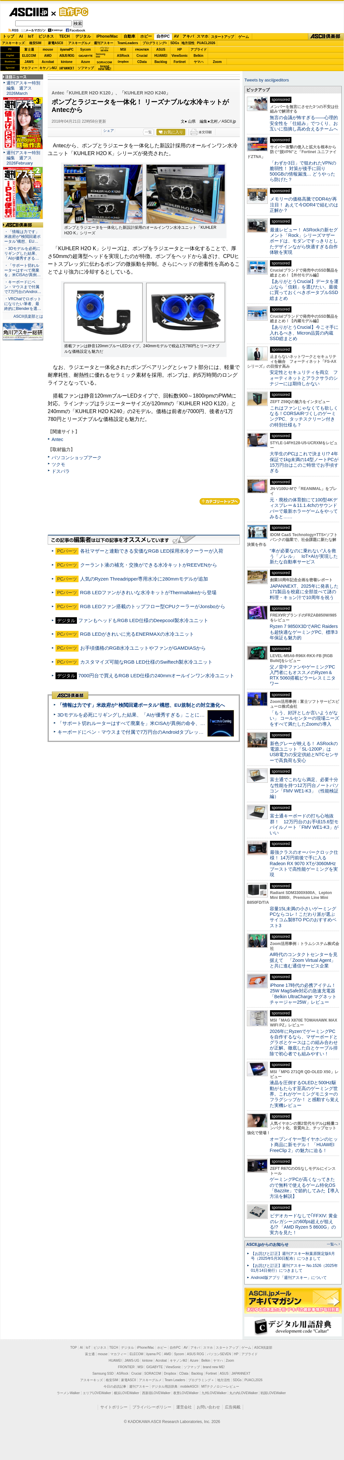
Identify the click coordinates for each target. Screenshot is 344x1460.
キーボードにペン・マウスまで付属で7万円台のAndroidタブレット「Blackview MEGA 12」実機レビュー (172, 732)
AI (21, 36)
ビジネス (46, 36)
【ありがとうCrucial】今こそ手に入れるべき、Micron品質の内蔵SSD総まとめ (304, 333)
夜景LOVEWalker (185, 1393)
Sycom (85, 49)
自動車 (129, 36)
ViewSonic (180, 55)
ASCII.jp (28, 12)
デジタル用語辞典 (165, 1386)
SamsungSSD (100, 55)
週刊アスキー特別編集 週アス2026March (23, 88)
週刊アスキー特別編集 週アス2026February (23, 158)
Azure (85, 62)
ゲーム (243, 37)
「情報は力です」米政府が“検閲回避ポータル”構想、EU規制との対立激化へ (141, 705)
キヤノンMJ (48, 68)
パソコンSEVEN (104, 49)
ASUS (161, 49)
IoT (31, 36)
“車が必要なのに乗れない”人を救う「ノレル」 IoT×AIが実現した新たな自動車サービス (304, 556)
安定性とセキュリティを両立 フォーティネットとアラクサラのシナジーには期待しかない (304, 378)
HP (180, 49)
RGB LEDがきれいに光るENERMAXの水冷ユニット (137, 634)
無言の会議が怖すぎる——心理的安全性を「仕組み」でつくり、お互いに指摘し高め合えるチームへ (304, 123)
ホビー (146, 36)
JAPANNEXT (66, 68)
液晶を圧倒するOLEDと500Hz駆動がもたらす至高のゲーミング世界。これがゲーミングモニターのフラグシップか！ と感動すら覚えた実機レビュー (304, 1094)
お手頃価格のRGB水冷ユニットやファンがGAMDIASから (143, 648)
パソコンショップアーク (77, 457)
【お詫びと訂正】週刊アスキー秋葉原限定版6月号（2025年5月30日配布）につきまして (293, 1256)
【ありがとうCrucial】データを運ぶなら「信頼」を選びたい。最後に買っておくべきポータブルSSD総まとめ (304, 290)
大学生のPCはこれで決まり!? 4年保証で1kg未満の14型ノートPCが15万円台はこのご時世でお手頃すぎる (304, 462)
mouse (48, 49)
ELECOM (29, 55)
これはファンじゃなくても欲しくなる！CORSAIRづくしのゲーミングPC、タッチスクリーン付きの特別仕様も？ (304, 416)
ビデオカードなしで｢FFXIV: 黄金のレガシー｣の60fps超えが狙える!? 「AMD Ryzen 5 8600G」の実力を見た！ (304, 1224)
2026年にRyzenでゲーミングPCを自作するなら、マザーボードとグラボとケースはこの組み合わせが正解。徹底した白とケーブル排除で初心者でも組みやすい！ (304, 1042)
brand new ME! (214, 1367)
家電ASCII (55, 43)
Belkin (198, 55)
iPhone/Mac (107, 36)
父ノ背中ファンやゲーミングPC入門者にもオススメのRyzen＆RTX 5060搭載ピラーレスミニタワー (303, 675)
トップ (8, 36)
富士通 (29, 49)
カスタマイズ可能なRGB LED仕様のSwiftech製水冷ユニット (146, 662)
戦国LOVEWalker (273, 1393)
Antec (57, 439)
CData (142, 62)
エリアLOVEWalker (97, 1393)
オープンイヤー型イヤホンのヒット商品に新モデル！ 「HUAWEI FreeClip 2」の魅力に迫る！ (304, 1144)
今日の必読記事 (115, 1386)
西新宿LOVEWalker (156, 1393)
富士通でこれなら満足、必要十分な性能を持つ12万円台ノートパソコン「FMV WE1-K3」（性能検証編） (304, 788)
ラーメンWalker (68, 1393)
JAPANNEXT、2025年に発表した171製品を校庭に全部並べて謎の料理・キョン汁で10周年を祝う (304, 591)
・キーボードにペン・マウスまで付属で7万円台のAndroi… (22, 287)
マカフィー (29, 68)
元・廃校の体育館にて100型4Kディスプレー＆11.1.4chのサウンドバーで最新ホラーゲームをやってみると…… (304, 508)
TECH (64, 36)
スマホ (202, 36)
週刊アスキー (103, 43)
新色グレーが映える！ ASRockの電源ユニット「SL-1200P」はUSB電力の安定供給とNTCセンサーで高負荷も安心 (304, 752)
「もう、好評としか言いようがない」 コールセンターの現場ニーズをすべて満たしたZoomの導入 (304, 718)
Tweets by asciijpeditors (266, 80)
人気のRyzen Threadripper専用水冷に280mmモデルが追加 (144, 579)
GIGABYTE (85, 55)
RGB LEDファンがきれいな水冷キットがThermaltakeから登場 (148, 592)
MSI (123, 49)
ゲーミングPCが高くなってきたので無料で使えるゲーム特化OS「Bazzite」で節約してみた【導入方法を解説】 (304, 1188)
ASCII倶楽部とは (28, 316)
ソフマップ (86, 68)
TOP (73, 1347)
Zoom (217, 62)
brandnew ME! (104, 68)
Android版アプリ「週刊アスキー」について (289, 1277)
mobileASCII (189, 1386)
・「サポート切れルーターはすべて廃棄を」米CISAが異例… (22, 270)
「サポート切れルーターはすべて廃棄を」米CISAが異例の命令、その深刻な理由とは (150, 723)
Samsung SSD (103, 1373)
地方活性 (187, 43)
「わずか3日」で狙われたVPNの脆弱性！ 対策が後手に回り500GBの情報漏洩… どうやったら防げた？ (303, 171)
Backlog (160, 62)
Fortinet (180, 62)
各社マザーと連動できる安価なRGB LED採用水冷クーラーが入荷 (152, 551)
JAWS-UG (131, 1360)
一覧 (148, 132)
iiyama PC (153, 1354)
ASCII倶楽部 (325, 36)
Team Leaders (175, 1380)
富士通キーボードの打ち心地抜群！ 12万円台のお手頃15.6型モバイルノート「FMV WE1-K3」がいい (304, 824)
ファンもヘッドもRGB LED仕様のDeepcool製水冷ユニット (143, 620)
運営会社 (184, 1407)
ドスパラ (61, 471)
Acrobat (48, 62)
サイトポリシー (114, 1407)
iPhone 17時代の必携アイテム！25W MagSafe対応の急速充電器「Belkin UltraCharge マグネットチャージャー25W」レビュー (303, 994)
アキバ (188, 36)
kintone (67, 62)
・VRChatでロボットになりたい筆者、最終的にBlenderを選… (22, 304)
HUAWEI (160, 55)
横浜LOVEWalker (126, 1393)
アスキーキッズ (13, 43)
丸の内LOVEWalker (243, 1393)
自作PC (71, 12)
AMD (48, 55)
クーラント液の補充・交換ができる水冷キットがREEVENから (148, 565)
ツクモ (58, 464)
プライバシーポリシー (151, 1407)
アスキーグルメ (79, 43)
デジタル (83, 36)
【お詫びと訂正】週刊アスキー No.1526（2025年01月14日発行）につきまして (294, 1268)
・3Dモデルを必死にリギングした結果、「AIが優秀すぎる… (22, 253)
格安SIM (35, 43)
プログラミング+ (154, 43)
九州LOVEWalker (214, 1393)
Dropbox (123, 61)
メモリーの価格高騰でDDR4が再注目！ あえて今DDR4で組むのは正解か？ (304, 204)
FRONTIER (142, 49)
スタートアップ (222, 37)
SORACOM (152, 1373)
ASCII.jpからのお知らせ (267, 1244)
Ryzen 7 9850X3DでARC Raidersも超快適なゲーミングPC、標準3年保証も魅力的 (304, 632)
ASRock (123, 55)
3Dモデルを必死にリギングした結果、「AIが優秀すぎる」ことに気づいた (138, 715)
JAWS (28, 62)
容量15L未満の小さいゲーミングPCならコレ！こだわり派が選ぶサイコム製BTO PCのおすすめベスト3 (303, 917)
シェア (108, 130)
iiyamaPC (66, 49)
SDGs (174, 43)
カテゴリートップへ (220, 501)
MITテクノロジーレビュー (220, 1386)
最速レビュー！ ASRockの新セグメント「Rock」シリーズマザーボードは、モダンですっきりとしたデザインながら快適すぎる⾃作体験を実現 (304, 241)
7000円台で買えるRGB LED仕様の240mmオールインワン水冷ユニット (156, 675)
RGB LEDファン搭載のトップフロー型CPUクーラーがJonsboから (152, 606)
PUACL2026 (206, 43)
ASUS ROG (66, 55)
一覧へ (332, 1244)
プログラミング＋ (201, 1380)
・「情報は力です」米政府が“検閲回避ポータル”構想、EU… (22, 236)
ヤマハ (198, 62)
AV (176, 36)
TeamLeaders (127, 43)
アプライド (198, 49)
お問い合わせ (208, 1407)
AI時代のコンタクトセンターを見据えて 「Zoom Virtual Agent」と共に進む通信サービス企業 (304, 960)
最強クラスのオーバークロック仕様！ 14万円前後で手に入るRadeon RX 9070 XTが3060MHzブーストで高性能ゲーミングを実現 (304, 863)
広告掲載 (232, 1407)
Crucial (142, 55)
